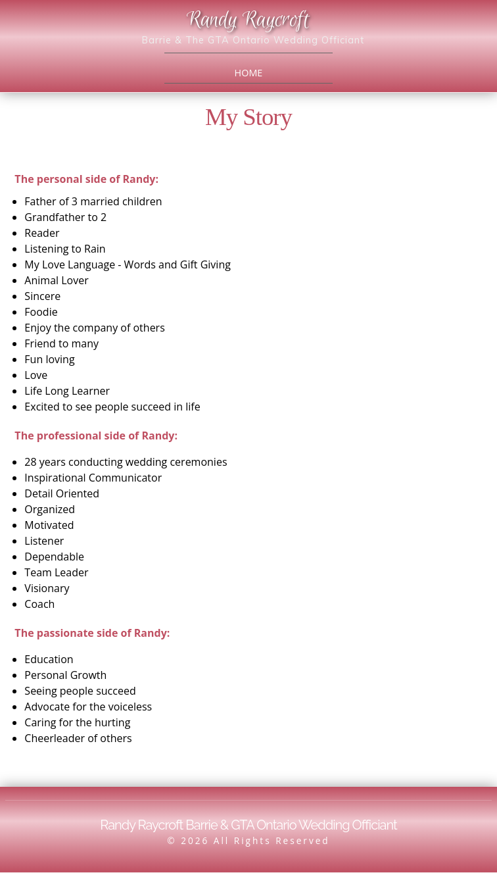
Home (249, 72)
